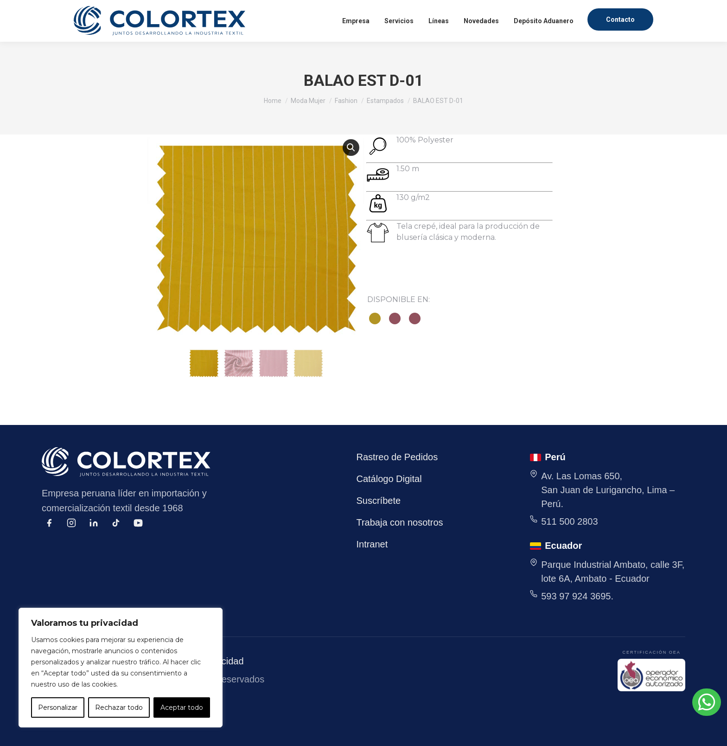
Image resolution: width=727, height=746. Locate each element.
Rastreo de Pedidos (397, 457)
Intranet (372, 544)
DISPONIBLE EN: (398, 299)
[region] (121, 667)
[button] (351, 147)
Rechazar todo (119, 707)
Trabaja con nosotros (399, 522)
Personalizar (57, 707)
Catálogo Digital (388, 479)
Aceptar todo (181, 707)
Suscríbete (378, 500)
